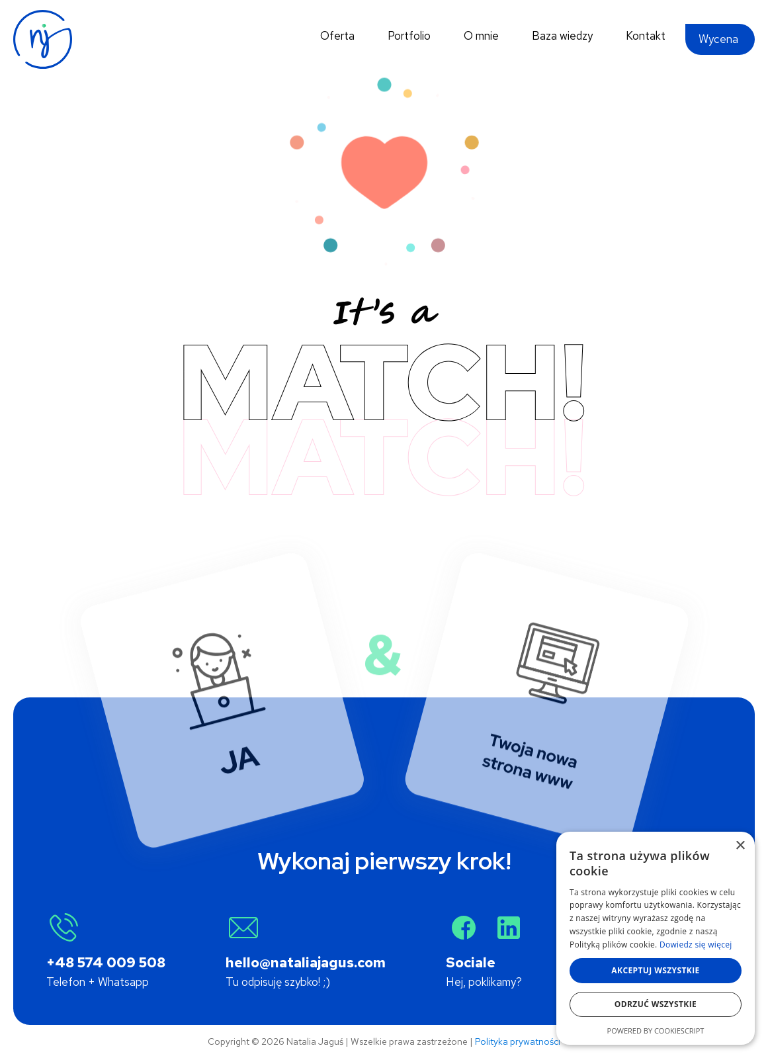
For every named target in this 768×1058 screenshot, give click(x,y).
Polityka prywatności (517, 1041)
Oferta (337, 35)
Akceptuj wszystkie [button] (655, 970)
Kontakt (645, 35)
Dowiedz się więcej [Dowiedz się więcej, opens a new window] (696, 944)
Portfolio (409, 35)
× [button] (740, 846)
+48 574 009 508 (105, 962)
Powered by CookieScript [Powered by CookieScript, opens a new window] (655, 1031)
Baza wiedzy (562, 35)
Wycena (718, 39)
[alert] (655, 938)
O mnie (481, 35)
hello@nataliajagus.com (306, 962)
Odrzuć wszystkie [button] (656, 1004)
